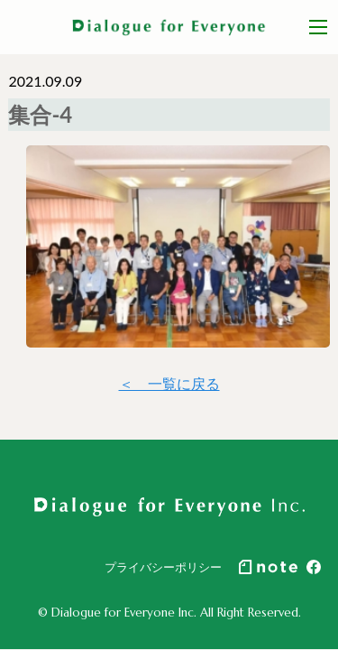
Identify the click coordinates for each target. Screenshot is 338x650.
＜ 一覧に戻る (169, 383)
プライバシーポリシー (163, 567)
